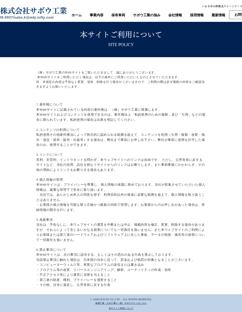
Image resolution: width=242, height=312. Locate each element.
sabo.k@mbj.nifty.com (34, 17)
